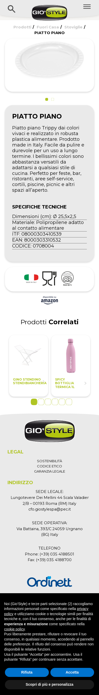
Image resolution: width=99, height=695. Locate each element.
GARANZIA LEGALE (49, 471)
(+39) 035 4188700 (54, 560)
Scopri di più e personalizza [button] (49, 684)
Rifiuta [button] (27, 672)
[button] (46, 99)
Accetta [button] (72, 672)
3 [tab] (48, 402)
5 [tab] (62, 402)
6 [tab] (69, 402)
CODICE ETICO (49, 466)
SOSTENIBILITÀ (49, 461)
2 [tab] (41, 402)
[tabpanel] (28, 366)
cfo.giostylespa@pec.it (49, 509)
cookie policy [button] (14, 629)
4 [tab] (55, 402)
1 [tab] (34, 402)
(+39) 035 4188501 (57, 554)
